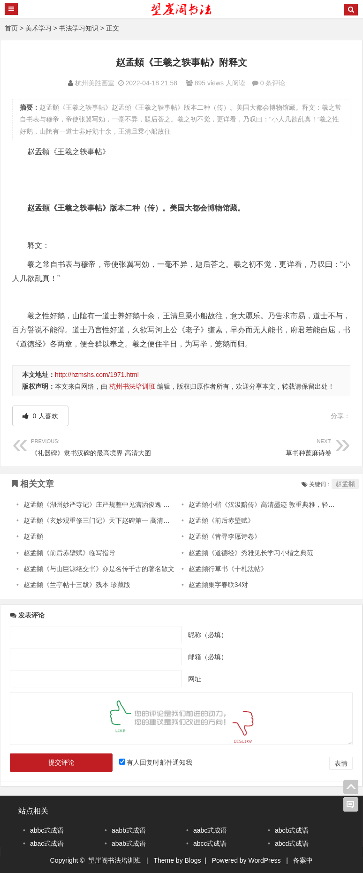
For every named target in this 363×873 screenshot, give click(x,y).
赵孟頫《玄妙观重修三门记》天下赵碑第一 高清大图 (99, 520)
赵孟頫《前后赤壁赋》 (221, 520)
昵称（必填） (207, 635)
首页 (11, 28)
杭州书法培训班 (132, 386)
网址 (194, 679)
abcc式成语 (210, 843)
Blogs (193, 860)
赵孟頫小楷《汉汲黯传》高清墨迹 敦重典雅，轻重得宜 (268, 504)
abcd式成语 (292, 843)
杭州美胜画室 (94, 83)
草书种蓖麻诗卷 (257, 446)
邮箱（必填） (207, 657)
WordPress (265, 860)
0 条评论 (273, 83)
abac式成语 (47, 843)
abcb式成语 (292, 830)
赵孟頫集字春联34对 (219, 584)
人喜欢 (41, 416)
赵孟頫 (345, 484)
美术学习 (38, 28)
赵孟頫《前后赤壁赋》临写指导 (69, 553)
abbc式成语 (47, 830)
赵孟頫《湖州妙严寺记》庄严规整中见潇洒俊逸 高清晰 (103, 504)
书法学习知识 (78, 28)
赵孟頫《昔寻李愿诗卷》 (225, 536)
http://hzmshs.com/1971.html (97, 374)
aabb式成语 (129, 830)
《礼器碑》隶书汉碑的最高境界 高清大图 (106, 446)
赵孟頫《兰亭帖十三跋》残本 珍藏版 (76, 584)
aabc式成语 (210, 830)
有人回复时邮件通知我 (159, 762)
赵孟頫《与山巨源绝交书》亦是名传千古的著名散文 (98, 568)
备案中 (303, 860)
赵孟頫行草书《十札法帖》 (228, 568)
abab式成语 (129, 843)
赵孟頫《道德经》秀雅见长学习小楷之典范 (251, 553)
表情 (341, 763)
